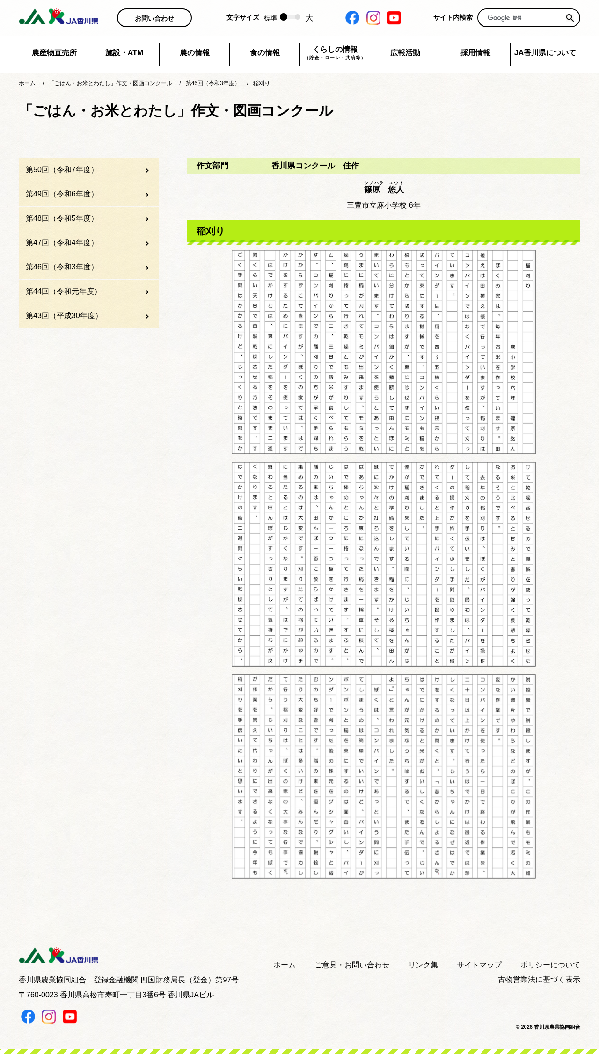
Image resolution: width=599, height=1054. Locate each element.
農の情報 (195, 53)
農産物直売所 (54, 53)
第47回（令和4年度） (62, 243)
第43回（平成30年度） (64, 316)
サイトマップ (479, 965)
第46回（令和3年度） (62, 267)
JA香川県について (545, 53)
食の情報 (265, 53)
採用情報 (475, 53)
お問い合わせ (154, 18)
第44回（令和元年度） (64, 291)
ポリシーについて (550, 965)
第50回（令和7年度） (62, 170)
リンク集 (423, 965)
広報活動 (405, 53)
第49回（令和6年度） (62, 194)
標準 (270, 18)
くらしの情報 (335, 53)
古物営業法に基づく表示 (539, 979)
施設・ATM (124, 53)
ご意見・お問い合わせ (351, 965)
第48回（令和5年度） (62, 218)
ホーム (284, 965)
